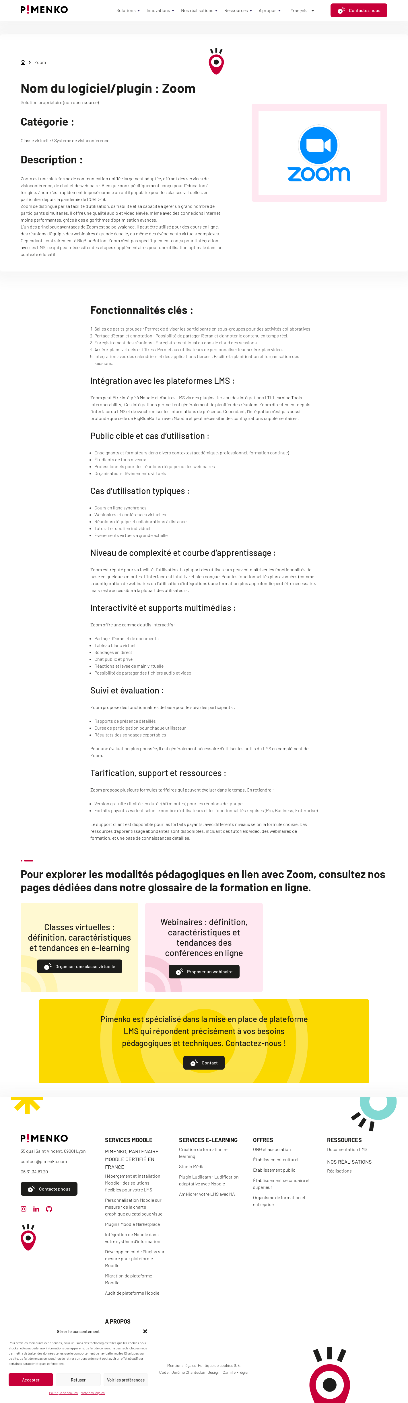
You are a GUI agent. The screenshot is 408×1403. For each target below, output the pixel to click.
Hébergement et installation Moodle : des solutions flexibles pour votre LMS (132, 1182)
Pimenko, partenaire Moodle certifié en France (132, 1159)
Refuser (78, 1379)
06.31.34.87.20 (34, 1171)
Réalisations (339, 1170)
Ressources (236, 10)
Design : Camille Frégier (228, 1372)
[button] (145, 1331)
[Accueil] (44, 12)
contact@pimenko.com (44, 1161)
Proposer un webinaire (204, 972)
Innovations (158, 10)
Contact (204, 1063)
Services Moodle (129, 1139)
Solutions (126, 10)
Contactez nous (358, 10)
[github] (49, 1210)
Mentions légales (93, 1393)
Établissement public (274, 1170)
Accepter (31, 1379)
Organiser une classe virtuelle (79, 967)
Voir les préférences (126, 1379)
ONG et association (272, 1149)
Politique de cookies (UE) (219, 1365)
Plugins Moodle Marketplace (132, 1224)
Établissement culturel (275, 1159)
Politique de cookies (63, 1393)
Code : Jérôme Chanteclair (182, 1372)
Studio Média (192, 1166)
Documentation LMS (347, 1149)
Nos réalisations (197, 10)
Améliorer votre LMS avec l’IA (207, 1194)
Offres (263, 1139)
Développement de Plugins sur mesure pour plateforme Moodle (135, 1258)
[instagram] (23, 1210)
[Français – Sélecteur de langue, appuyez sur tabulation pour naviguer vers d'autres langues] (302, 10)
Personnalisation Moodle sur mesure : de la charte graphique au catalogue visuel (134, 1206)
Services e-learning (208, 1139)
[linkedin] (36, 1210)
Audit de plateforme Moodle (132, 1292)
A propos (268, 10)
